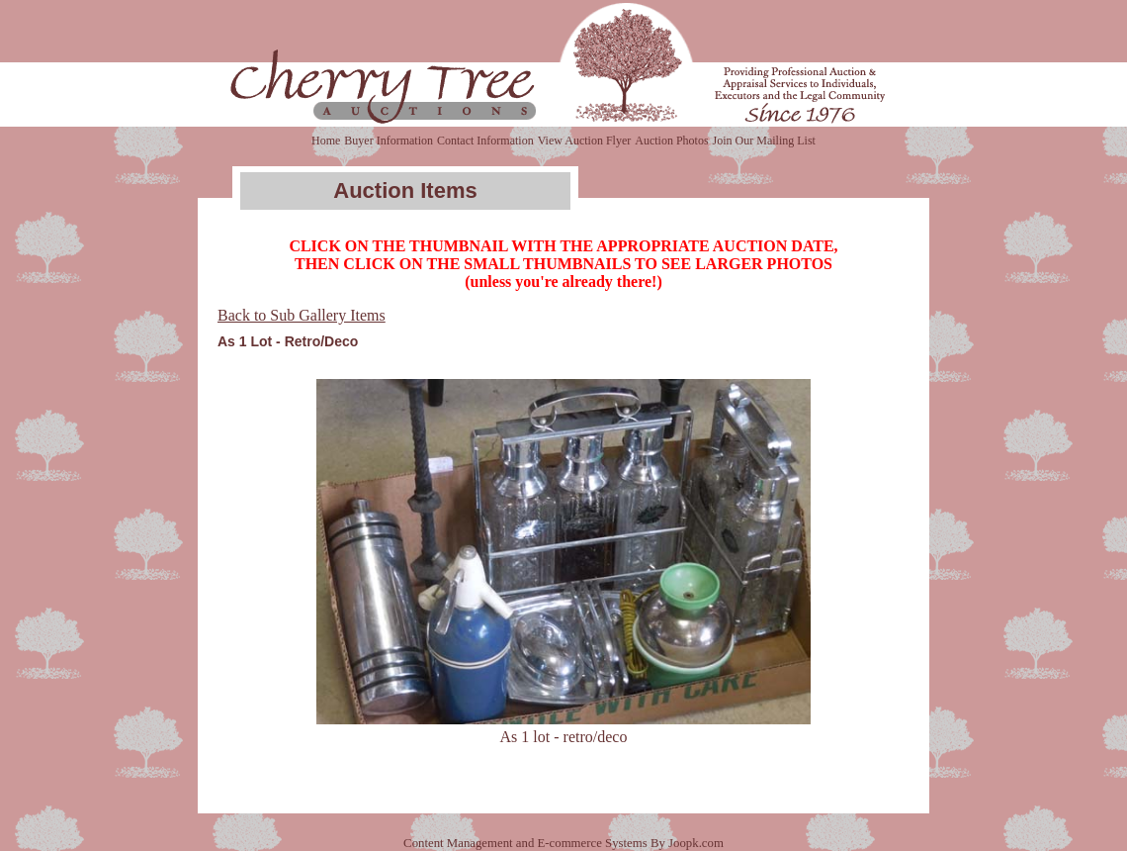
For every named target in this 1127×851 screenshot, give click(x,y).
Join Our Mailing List (764, 140)
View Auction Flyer (585, 140)
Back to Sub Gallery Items (301, 315)
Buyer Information (388, 140)
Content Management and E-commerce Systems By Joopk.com (563, 843)
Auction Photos (671, 140)
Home (325, 140)
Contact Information (485, 140)
